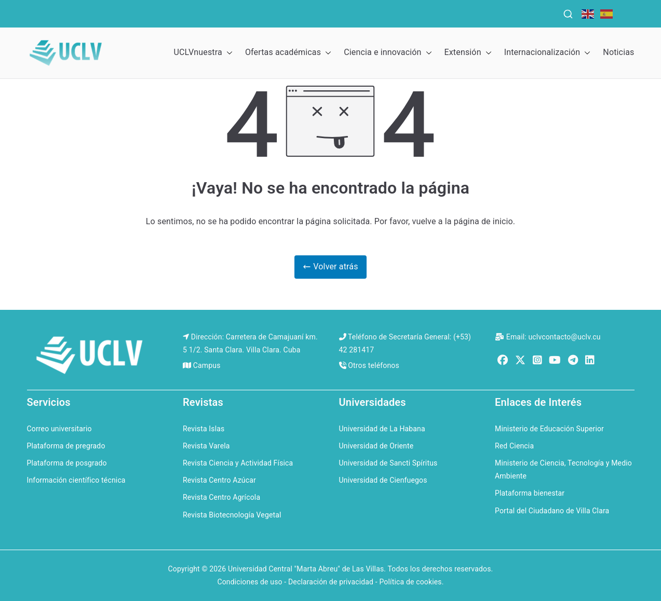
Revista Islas (203, 429)
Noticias (618, 52)
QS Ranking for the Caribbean (237, 13)
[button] (227, 52)
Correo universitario (59, 429)
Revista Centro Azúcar (219, 480)
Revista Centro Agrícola (221, 497)
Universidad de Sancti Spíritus (388, 463)
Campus (207, 365)
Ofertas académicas (288, 52)
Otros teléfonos (373, 365)
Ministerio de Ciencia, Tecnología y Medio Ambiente (563, 469)
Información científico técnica (76, 480)
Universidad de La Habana (382, 429)
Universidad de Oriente (376, 446)
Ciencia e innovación (387, 52)
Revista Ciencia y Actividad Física (238, 463)
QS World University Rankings (103, 13)
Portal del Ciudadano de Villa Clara (552, 511)
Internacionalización (547, 52)
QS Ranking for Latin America (380, 13)
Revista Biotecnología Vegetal (232, 515)
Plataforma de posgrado (67, 463)
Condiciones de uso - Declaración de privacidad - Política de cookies (329, 582)
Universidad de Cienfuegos (383, 480)
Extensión (468, 52)
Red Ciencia (514, 446)
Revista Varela (206, 446)
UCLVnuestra (202, 52)
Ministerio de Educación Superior (549, 429)
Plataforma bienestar (529, 493)
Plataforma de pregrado (66, 446)
